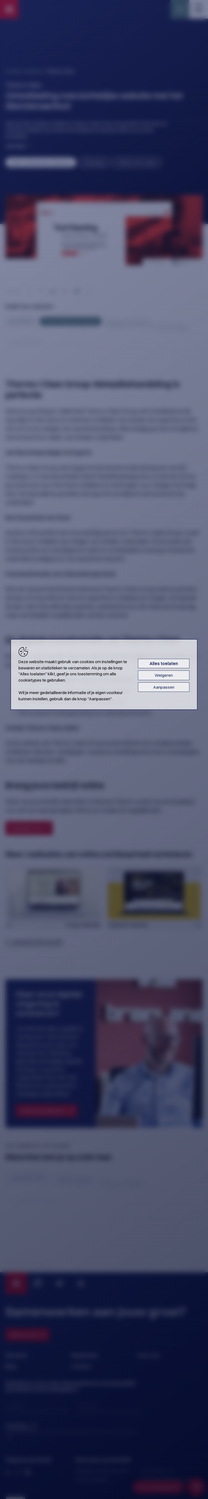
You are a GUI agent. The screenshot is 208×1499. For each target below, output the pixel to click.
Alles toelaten (164, 663)
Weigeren (164, 675)
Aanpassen (163, 687)
